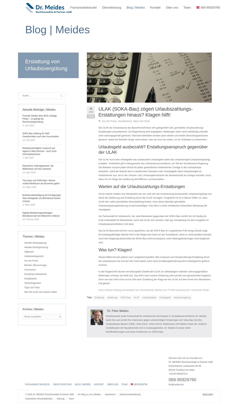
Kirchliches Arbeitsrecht (35, 274)
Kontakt (155, 7)
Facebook (27, 377)
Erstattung (99, 297)
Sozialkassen (125, 121)
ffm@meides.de (176, 384)
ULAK (136, 297)
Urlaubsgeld (165, 297)
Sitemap (61, 398)
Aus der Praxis (109, 121)
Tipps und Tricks (141, 121)
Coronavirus (30, 269)
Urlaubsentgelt (149, 297)
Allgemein (29, 252)
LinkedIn (40, 377)
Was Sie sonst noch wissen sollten (40, 292)
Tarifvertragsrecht (32, 283)
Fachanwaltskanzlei (83, 7)
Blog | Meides (135, 7)
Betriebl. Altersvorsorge (35, 265)
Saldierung (112, 297)
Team (187, 7)
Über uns (172, 7)
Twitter (33, 377)
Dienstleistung (111, 7)
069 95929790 (208, 7)
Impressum (110, 394)
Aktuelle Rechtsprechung (36, 247)
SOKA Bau (125, 297)
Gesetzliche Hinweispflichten (39, 398)
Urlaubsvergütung (182, 297)
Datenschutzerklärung (130, 394)
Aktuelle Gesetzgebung (35, 243)
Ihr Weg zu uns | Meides (89, 394)
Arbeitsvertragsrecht (33, 256)
